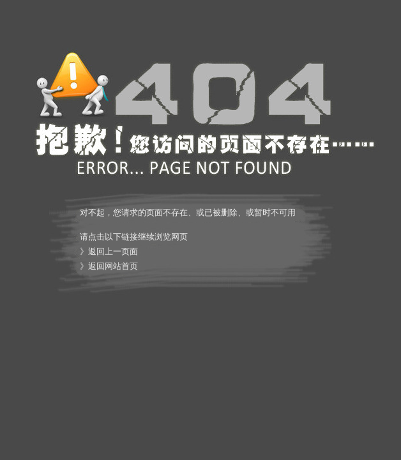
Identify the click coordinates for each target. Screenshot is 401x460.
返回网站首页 (113, 266)
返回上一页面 (113, 251)
